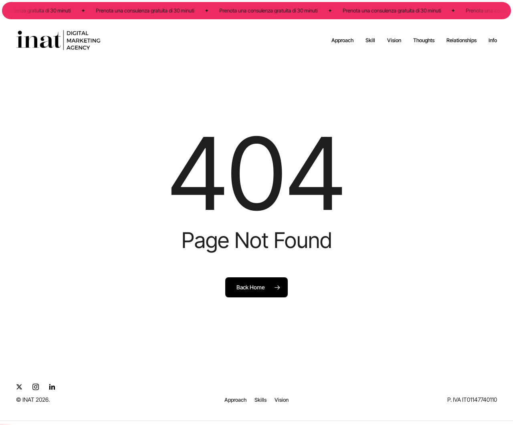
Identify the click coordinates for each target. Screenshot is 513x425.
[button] (235, 400)
